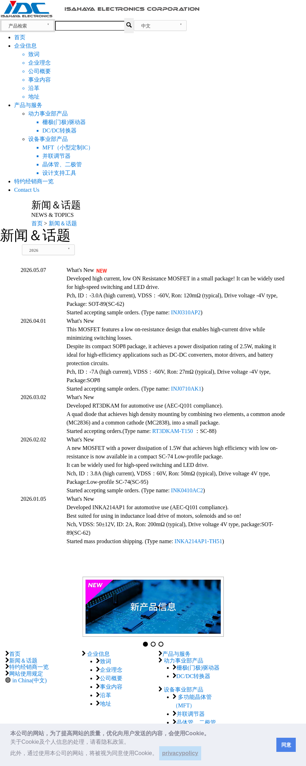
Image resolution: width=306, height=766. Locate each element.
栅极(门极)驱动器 (198, 668)
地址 (105, 704)
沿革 (105, 695)
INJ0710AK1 (186, 389)
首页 (19, 37)
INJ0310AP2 (186, 312)
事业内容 (111, 687)
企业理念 (111, 670)
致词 (105, 661)
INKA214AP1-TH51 (198, 541)
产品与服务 (28, 105)
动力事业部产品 (48, 114)
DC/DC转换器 (193, 676)
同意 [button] (286, 745)
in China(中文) (29, 680)
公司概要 (111, 678)
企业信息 (25, 46)
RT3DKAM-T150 (172, 431)
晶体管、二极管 (196, 722)
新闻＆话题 (23, 661)
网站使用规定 (26, 674)
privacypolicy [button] (180, 753)
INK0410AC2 (187, 490)
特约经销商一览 (34, 181)
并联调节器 (190, 714)
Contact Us (27, 190)
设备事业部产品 (48, 139)
